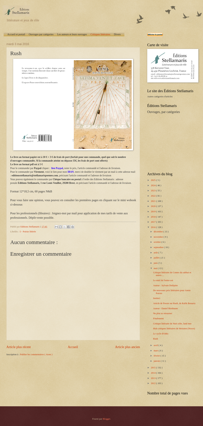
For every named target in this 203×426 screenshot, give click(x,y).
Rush (155, 338)
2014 (153, 373)
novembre (159, 237)
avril (156, 345)
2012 (153, 383)
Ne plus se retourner (162, 313)
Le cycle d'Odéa (160, 333)
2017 (153, 222)
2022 (153, 196)
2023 (153, 190)
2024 (153, 185)
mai (156, 268)
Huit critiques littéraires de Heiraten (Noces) (174, 328)
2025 (153, 180)
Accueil (73, 347)
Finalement (158, 318)
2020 (153, 206)
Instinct (156, 298)
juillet (157, 257)
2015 (153, 367)
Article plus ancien (127, 347)
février (157, 355)
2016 (153, 227)
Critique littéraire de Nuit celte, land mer (172, 323)
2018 (153, 217)
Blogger (106, 419)
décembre (158, 231)
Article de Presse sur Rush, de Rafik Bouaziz (174, 303)
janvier (157, 361)
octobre (157, 242)
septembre (159, 247)
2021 (153, 201)
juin (156, 263)
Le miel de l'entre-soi (163, 280)
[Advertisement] (170, 142)
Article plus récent (18, 347)
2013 (153, 378)
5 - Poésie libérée (28, 231)
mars (156, 350)
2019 (153, 211)
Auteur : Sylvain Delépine (165, 285)
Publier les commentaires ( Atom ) (36, 354)
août (156, 252)
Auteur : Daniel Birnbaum (165, 308)
